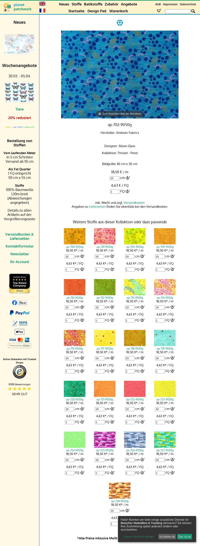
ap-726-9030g (135, 448)
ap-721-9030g (104, 397)
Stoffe (77, 4)
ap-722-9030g (135, 397)
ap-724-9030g (74, 448)
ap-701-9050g (104, 244)
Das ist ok (184, 536)
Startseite (76, 11)
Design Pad (97, 11)
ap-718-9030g (135, 346)
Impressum (170, 4)
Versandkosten (134, 203)
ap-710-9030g (74, 295)
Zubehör (112, 4)
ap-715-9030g (74, 346)
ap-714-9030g (165, 295)
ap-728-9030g (119, 499)
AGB (158, 4)
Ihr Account (19, 262)
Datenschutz (188, 4)
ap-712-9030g (104, 295)
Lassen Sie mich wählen (139, 536)
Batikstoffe (93, 4)
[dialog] (157, 529)
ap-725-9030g (104, 448)
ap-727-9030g (165, 448)
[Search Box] (177, 11)
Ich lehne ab (167, 536)
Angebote (129, 4)
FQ (122, 191)
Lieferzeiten (97, 207)
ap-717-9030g (104, 346)
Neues (64, 4)
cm (122, 178)
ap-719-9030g (165, 346)
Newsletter (19, 254)
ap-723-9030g (165, 397)
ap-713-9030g (135, 295)
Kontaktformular (20, 246)
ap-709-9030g (165, 244)
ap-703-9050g (135, 244)
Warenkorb (118, 11)
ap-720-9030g (74, 397)
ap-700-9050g (74, 244)
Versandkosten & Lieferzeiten (19, 236)
